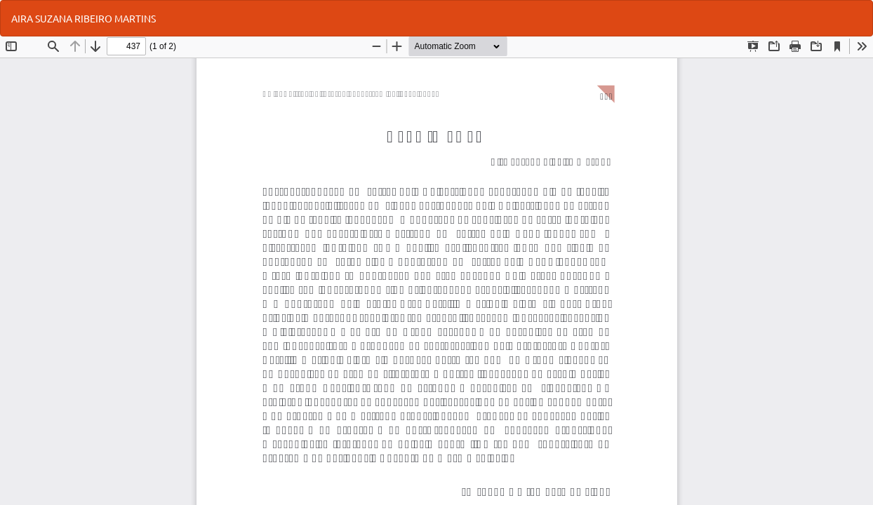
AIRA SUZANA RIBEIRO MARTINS (83, 18)
